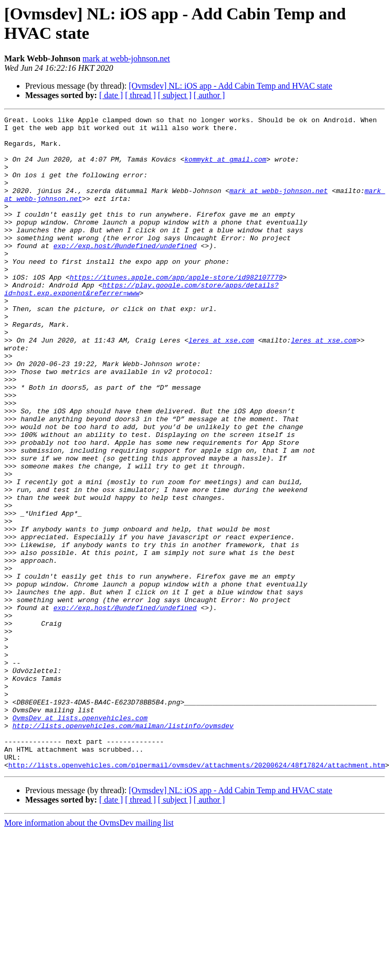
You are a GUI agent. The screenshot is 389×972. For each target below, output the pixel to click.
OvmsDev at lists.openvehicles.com (80, 838)
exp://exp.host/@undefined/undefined (125, 272)
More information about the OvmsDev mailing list (89, 953)
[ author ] (209, 95)
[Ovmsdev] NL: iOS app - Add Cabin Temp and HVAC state (230, 85)
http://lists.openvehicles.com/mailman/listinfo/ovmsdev (123, 848)
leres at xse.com (221, 385)
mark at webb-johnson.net (126, 58)
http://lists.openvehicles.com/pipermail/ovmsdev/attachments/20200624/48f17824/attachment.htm (196, 895)
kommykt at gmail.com (225, 168)
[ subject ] (175, 95)
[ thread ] (140, 95)
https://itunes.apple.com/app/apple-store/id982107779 (176, 310)
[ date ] (111, 95)
